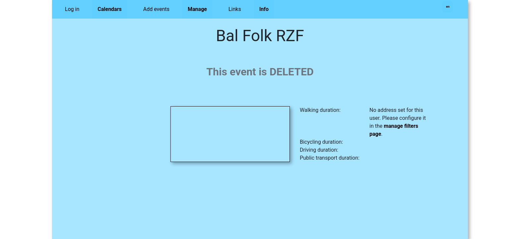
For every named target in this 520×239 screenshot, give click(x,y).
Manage (197, 9)
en (448, 6)
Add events (156, 9)
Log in (72, 9)
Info (264, 9)
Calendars (110, 9)
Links (234, 9)
